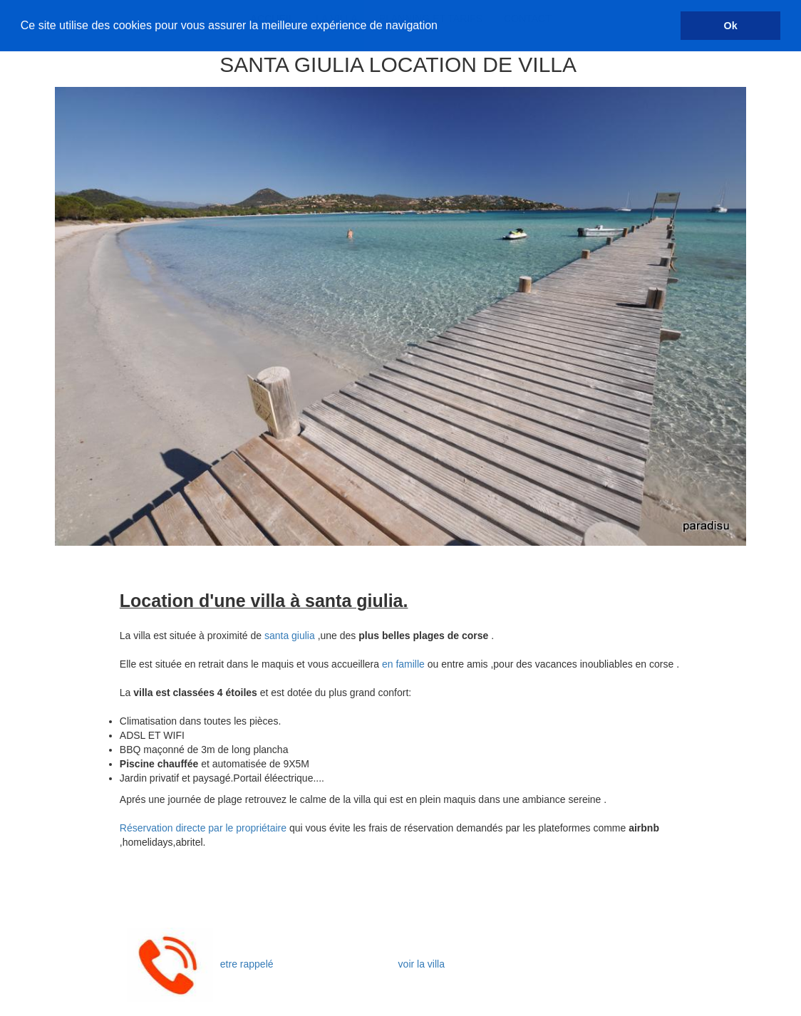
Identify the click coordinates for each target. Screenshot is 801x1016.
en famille (403, 664)
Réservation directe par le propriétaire (204, 828)
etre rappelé (247, 964)
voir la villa (423, 964)
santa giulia (290, 635)
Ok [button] (731, 25)
